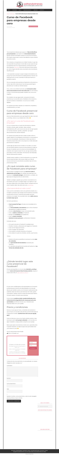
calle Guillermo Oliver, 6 (22, 272)
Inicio (8, 13)
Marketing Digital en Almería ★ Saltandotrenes (29, 4)
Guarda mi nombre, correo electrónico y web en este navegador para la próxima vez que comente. (22, 397)
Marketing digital (19, 450)
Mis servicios (13, 450)
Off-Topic (12, 13)
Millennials (16, 67)
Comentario (10, 365)
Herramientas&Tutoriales (35, 450)
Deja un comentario (33, 26)
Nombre (9, 378)
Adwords (28, 450)
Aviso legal (28, 451)
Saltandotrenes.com (22, 451)
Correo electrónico (11, 383)
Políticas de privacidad (35, 451)
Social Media (25, 450)
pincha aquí (30, 185)
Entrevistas (42, 450)
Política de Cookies (42, 451)
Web (8, 389)
